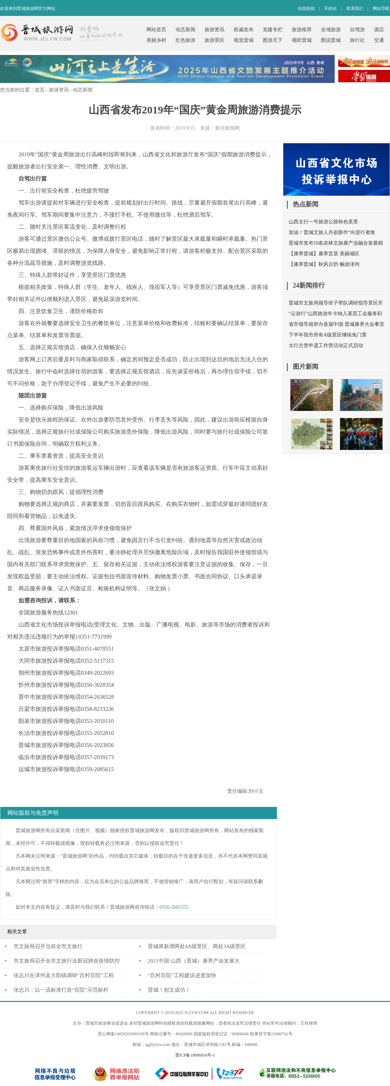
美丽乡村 (156, 40)
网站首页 (156, 29)
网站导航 (381, 8)
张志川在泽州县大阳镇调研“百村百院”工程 (63, 975)
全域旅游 (331, 29)
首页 (40, 90)
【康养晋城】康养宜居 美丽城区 (324, 253)
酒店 (379, 29)
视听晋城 (302, 40)
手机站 (330, 8)
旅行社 (357, 40)
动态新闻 (185, 29)
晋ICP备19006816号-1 (195, 1055)
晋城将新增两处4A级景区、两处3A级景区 (197, 946)
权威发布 (244, 29)
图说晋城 (331, 40)
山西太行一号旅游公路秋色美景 (323, 221)
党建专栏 (273, 29)
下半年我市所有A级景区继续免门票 (328, 335)
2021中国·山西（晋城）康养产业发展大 (194, 961)
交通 (379, 40)
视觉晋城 (244, 40)
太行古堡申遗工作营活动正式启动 (326, 345)
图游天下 (273, 40)
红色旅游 (185, 40)
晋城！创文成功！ (169, 990)
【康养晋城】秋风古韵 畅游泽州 (324, 264)
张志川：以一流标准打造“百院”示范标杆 (60, 990)
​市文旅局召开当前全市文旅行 (48, 946)
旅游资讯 (214, 29)
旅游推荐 (302, 29)
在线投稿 (306, 8)
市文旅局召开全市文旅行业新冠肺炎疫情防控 (66, 961)
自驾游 (357, 29)
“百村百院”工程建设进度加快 (182, 975)
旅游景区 (214, 40)
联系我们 (354, 8)
